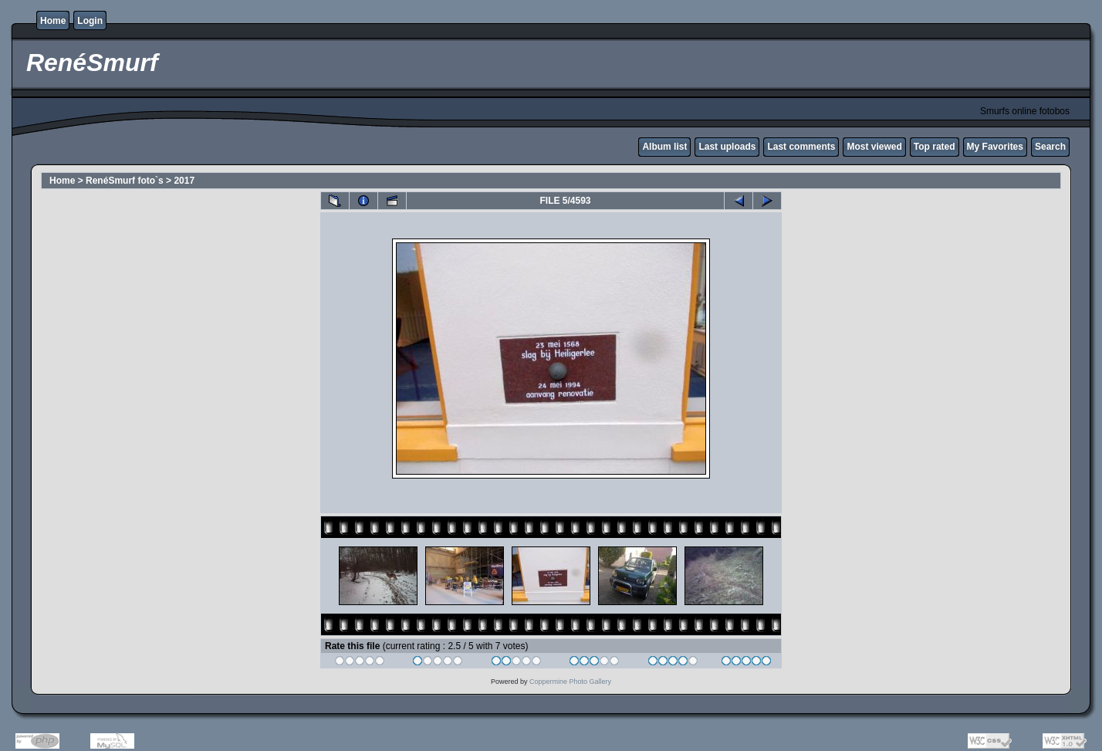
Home (53, 20)
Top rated (934, 146)
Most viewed (874, 146)
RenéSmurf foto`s (125, 180)
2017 (184, 180)
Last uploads (727, 146)
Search (1050, 146)
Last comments (801, 146)
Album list (664, 146)
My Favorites (995, 146)
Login (90, 20)
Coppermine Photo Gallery (570, 681)
